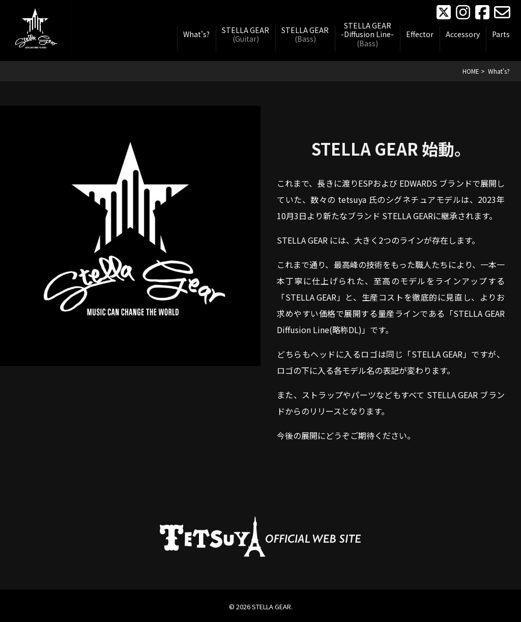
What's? (196, 34)
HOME (470, 71)
